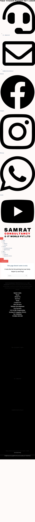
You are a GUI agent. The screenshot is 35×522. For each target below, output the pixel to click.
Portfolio (5, 245)
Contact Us (6, 254)
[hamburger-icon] (1, 238)
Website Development (17, 306)
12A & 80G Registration (17, 310)
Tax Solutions (17, 314)
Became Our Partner (8, 256)
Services (4, 246)
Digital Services (7, 249)
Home (4, 240)
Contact (4, 252)
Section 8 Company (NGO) (17, 312)
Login (4, 251)
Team (17, 300)
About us (5, 243)
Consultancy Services (8, 248)
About (4, 242)
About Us (17, 297)
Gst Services (17, 308)
